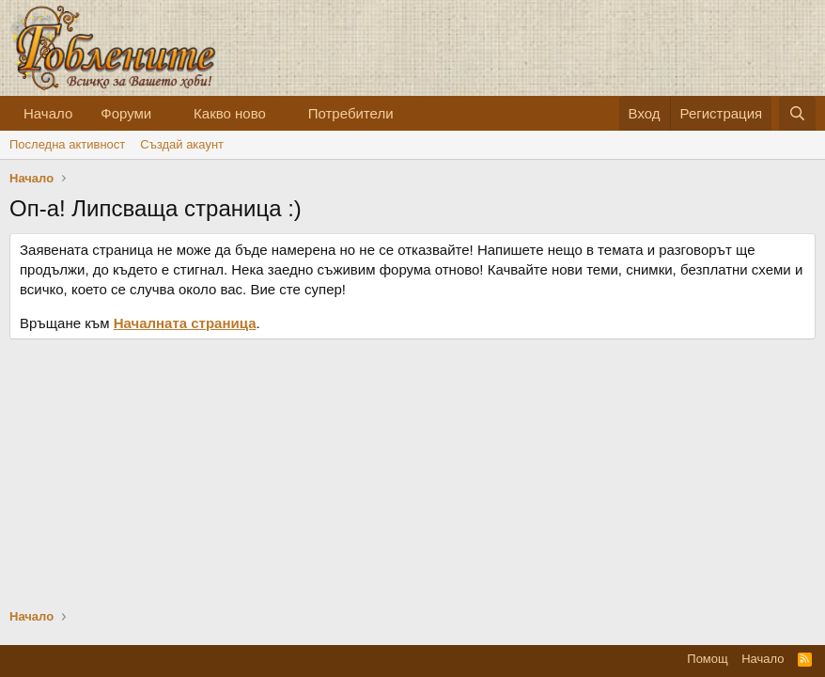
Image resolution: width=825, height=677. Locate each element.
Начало (47, 113)
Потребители (351, 113)
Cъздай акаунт (182, 144)
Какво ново (230, 113)
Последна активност (67, 144)
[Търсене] (797, 113)
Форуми (126, 113)
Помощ (707, 659)
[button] (166, 113)
